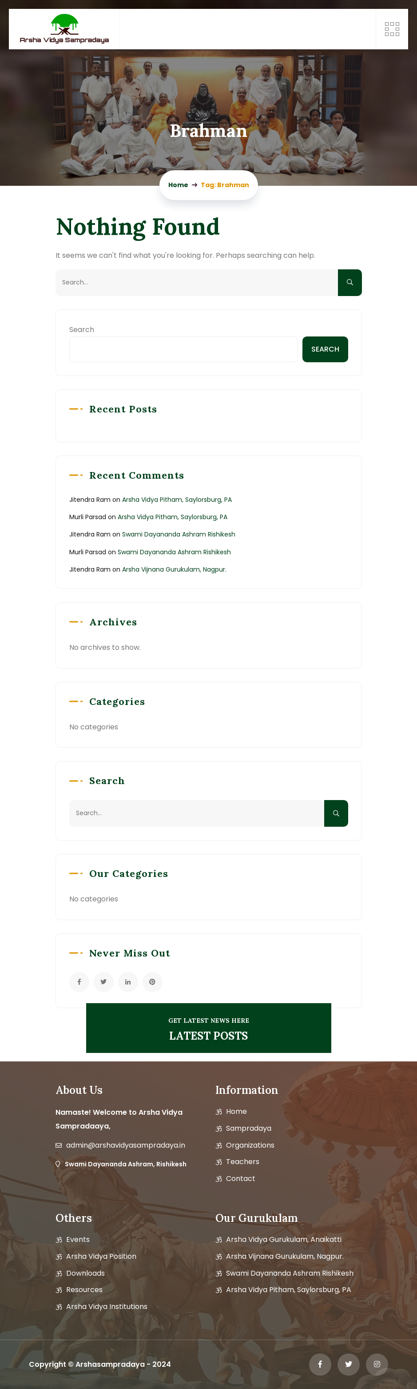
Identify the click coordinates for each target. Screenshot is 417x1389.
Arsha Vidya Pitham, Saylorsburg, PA (177, 499)
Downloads (85, 1273)
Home (236, 1111)
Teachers (242, 1161)
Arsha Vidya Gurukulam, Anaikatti (284, 1239)
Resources (84, 1289)
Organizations (250, 1145)
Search (81, 329)
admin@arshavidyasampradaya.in (125, 1145)
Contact (240, 1178)
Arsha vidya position (101, 1256)
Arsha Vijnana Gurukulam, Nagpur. (174, 569)
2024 (161, 1364)
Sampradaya (248, 1128)
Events (78, 1239)
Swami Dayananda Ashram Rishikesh (178, 534)
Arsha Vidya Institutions (106, 1306)
